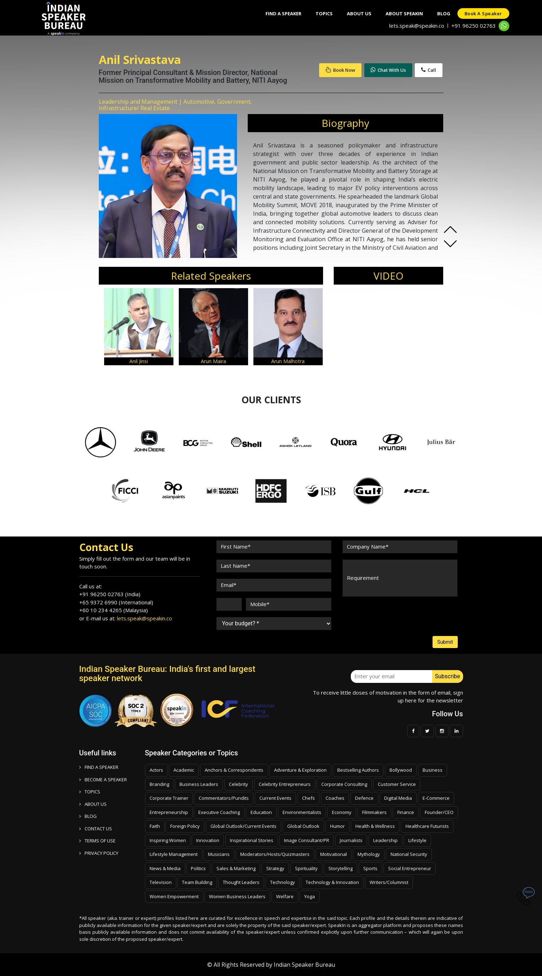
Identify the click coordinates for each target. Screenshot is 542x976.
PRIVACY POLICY (98, 853)
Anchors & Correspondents (234, 770)
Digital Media (398, 798)
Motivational (333, 854)
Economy (342, 812)
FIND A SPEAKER (98, 767)
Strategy (275, 868)
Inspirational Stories (251, 840)
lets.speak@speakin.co (416, 25)
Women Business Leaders (237, 896)
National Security (409, 854)
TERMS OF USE (97, 840)
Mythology (369, 854)
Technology (282, 882)
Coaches (335, 798)
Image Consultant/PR (306, 840)
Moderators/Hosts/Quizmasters (275, 854)
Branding (159, 784)
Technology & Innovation (332, 882)
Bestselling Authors (358, 770)
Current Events (275, 798)
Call (428, 70)
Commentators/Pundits (224, 798)
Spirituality (306, 868)
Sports (370, 868)
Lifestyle (417, 840)
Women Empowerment (174, 896)
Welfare (285, 896)
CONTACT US (95, 828)
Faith (155, 826)
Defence (364, 798)
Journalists (351, 840)
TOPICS (89, 791)
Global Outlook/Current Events (243, 826)
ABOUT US (93, 804)
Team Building (197, 882)
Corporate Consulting (344, 784)
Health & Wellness (375, 826)
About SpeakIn (404, 13)
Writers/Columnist (389, 882)
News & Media (165, 868)
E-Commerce (436, 798)
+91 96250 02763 (473, 25)
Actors (156, 770)
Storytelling (340, 868)
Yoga (309, 896)
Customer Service (397, 784)
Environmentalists (302, 812)
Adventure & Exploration (300, 770)
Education (261, 812)
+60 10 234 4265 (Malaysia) (113, 610)
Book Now (340, 70)
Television (161, 882)
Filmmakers (374, 812)
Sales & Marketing (236, 868)
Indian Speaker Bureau (304, 965)
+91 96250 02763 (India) (109, 594)
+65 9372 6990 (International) (116, 602)
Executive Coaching (219, 812)
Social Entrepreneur (409, 868)
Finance (405, 812)
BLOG (88, 816)
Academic (183, 770)
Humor (337, 826)
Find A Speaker (283, 13)
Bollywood (401, 770)
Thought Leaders (241, 882)
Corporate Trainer (169, 798)
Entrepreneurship (169, 812)
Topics (324, 13)
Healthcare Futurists (427, 826)
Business (432, 770)
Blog (443, 13)
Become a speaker (103, 779)
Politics (198, 868)
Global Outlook (303, 826)
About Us (359, 13)
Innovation (207, 840)
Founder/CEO (439, 812)
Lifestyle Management (174, 854)
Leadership (385, 840)
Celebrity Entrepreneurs (285, 784)
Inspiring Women (168, 840)
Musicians (219, 854)
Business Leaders (198, 784)
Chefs (308, 798)
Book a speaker (483, 13)
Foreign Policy (185, 826)
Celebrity (238, 784)
